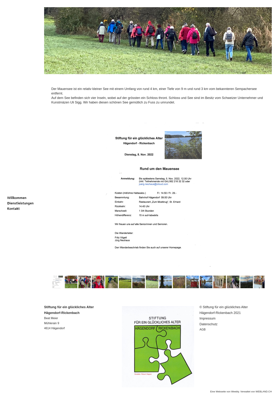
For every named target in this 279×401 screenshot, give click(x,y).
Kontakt (13, 209)
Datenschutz (208, 324)
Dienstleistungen (20, 203)
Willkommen (16, 198)
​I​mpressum (207, 318)
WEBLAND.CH (264, 391)
